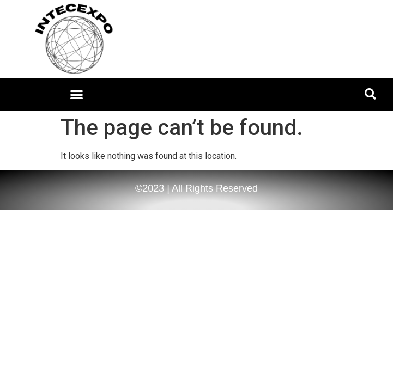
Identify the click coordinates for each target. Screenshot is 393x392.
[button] (76, 94)
